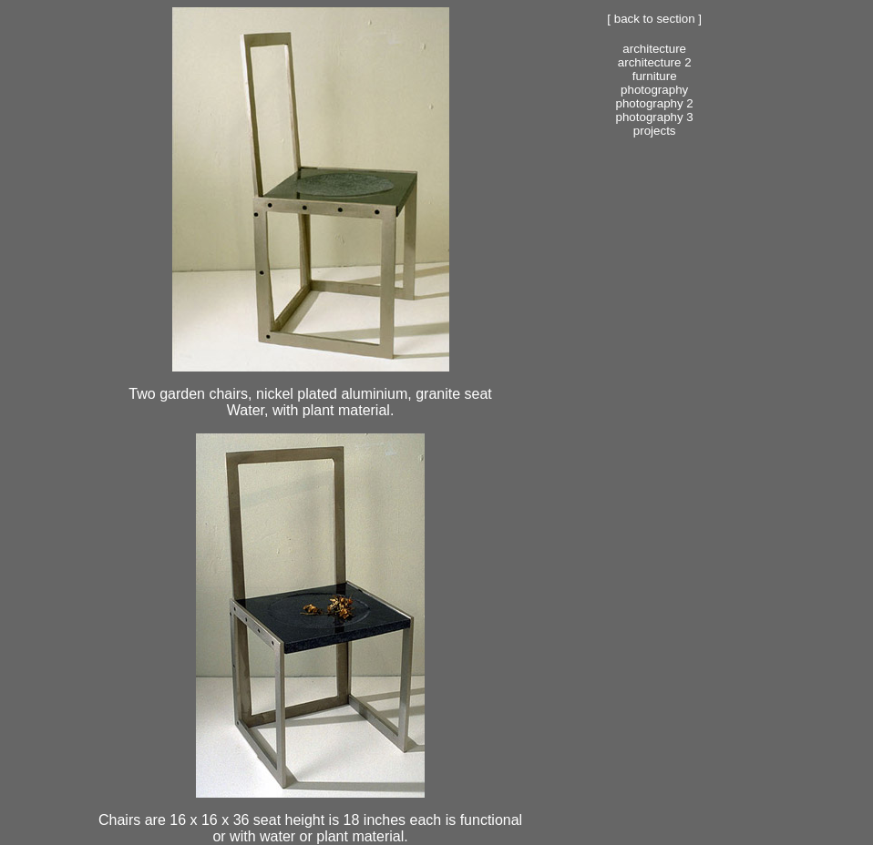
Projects (654, 130)
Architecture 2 (655, 62)
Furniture (654, 76)
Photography (654, 90)
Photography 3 (654, 117)
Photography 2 (654, 103)
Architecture (654, 49)
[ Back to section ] (654, 18)
